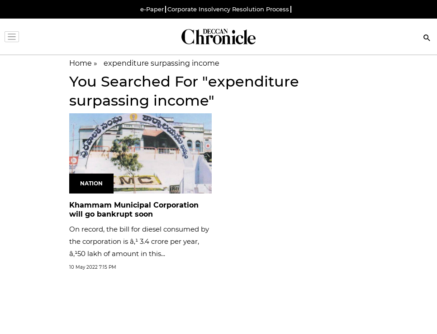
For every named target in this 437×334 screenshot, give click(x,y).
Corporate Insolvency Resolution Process (228, 9)
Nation (91, 183)
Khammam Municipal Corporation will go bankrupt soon (134, 210)
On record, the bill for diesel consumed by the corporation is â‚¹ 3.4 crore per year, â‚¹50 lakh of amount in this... (139, 241)
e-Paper (152, 9)
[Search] (427, 39)
